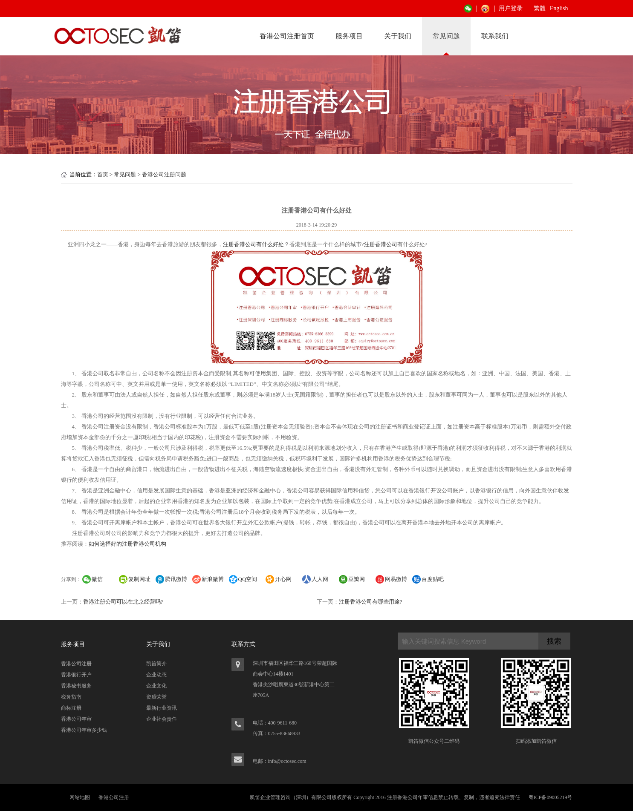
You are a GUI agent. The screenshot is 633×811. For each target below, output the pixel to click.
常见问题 (446, 36)
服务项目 (349, 36)
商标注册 (71, 708)
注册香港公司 (380, 244)
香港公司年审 (76, 719)
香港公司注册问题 (164, 174)
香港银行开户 (76, 675)
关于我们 (397, 36)
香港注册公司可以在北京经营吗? (123, 601)
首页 (102, 174)
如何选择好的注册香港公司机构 (127, 544)
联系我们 (495, 36)
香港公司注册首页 (287, 36)
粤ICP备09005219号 (550, 797)
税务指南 (71, 697)
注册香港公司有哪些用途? (370, 601)
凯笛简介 (156, 664)
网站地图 (79, 797)
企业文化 (156, 686)
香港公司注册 (76, 664)
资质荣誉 (156, 697)
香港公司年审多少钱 (84, 730)
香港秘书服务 (76, 686)
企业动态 (156, 675)
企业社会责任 (161, 719)
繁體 (540, 8)
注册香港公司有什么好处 (253, 244)
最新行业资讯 (161, 708)
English (559, 8)
